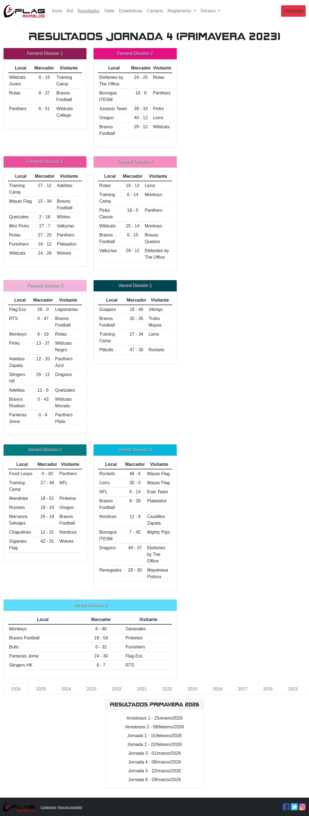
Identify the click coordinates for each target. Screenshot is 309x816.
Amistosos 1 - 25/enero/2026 (155, 718)
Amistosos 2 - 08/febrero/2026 (154, 727)
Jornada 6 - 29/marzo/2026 (154, 779)
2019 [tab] (192, 689)
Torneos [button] (208, 15)
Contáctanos (48, 807)
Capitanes (293, 15)
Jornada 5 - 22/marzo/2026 (154, 770)
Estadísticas (130, 15)
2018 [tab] (218, 689)
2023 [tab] (92, 689)
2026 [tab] (16, 689)
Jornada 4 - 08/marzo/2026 (154, 762)
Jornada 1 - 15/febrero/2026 (154, 735)
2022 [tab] (117, 689)
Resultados (89, 14)
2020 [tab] (167, 689)
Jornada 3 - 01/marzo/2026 (154, 753)
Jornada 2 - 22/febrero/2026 (154, 744)
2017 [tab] (243, 689)
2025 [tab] (41, 689)
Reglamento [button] (180, 15)
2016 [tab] (268, 689)
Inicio (57, 15)
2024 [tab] (66, 689)
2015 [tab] (293, 689)
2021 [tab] (142, 689)
